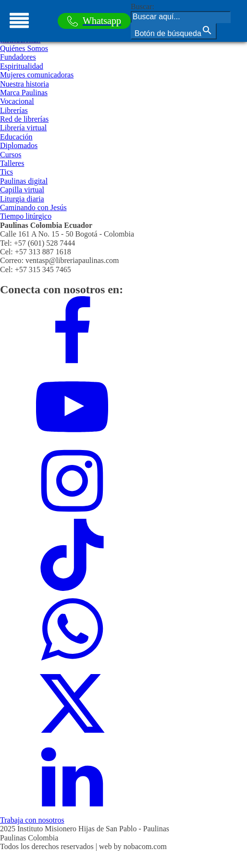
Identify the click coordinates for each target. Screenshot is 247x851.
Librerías (14, 110)
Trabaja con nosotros (32, 820)
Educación (16, 137)
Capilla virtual (22, 190)
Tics (6, 172)
